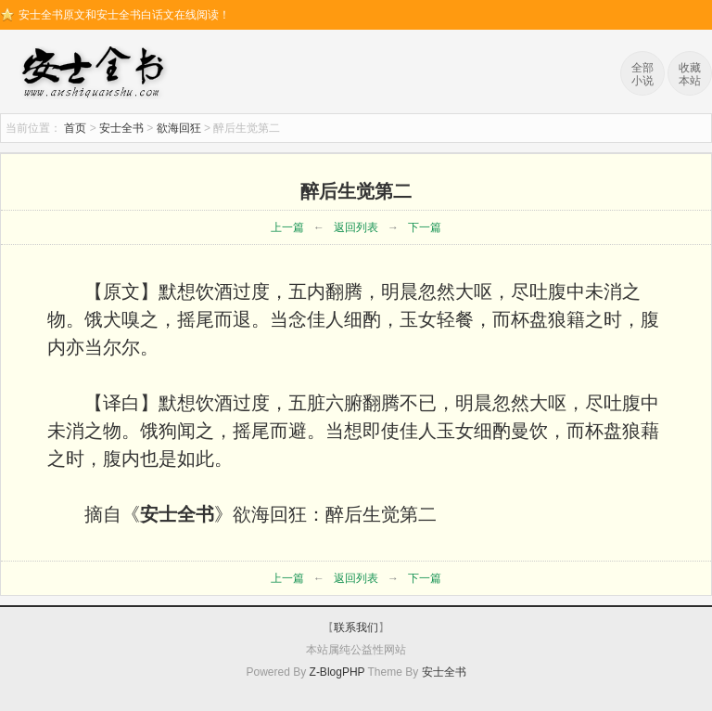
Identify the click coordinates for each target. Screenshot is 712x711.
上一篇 (287, 227)
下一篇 (424, 227)
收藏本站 (690, 74)
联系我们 (356, 627)
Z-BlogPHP (337, 672)
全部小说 (642, 74)
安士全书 (97, 74)
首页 (75, 128)
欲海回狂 (179, 128)
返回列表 (356, 227)
